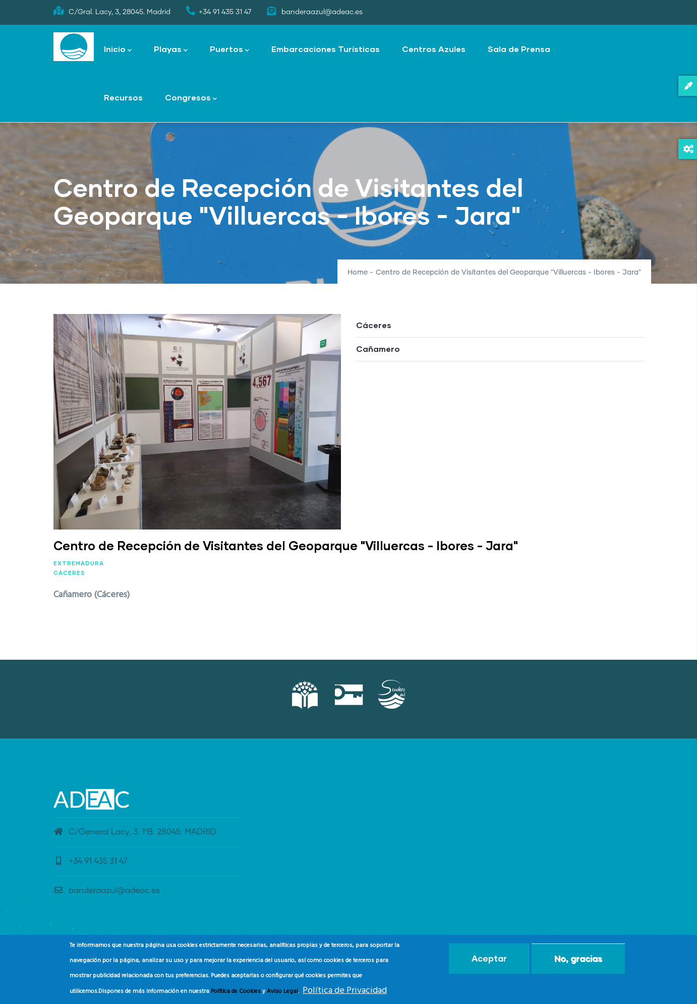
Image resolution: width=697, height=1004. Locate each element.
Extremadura (78, 563)
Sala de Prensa (519, 49)
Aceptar (489, 960)
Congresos (191, 98)
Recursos (123, 97)
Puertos (229, 50)
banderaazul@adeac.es (106, 890)
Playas (171, 50)
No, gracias (578, 960)
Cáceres (69, 572)
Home (357, 272)
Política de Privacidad (345, 992)
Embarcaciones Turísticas (325, 49)
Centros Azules (434, 49)
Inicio (118, 50)
